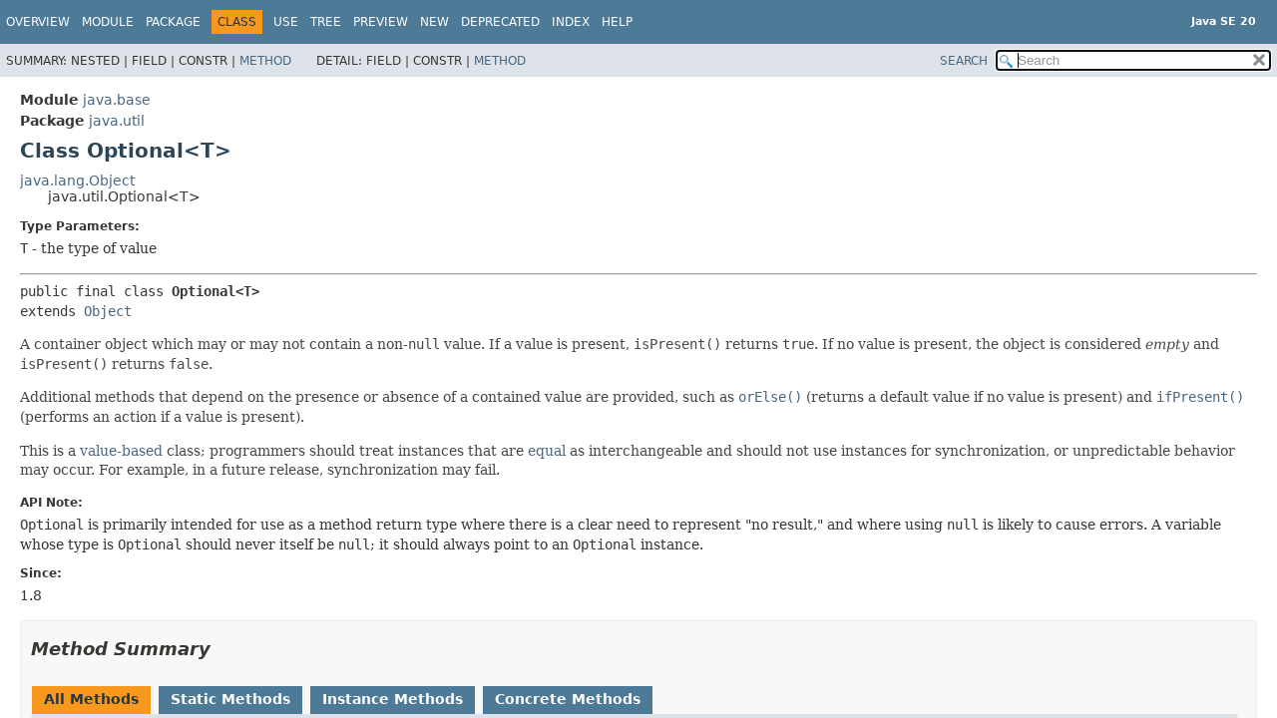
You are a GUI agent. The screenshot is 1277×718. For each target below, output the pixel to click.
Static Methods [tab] (230, 699)
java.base (117, 100)
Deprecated (500, 22)
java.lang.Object (77, 180)
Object (108, 311)
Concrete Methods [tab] (567, 699)
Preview (380, 22)
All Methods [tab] (91, 699)
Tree (325, 22)
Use (285, 22)
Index (571, 22)
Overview (38, 22)
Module (108, 22)
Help (617, 22)
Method (265, 61)
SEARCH (964, 61)
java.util (117, 121)
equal (547, 451)
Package (173, 22)
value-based (121, 451)
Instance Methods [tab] (392, 699)
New (434, 22)
